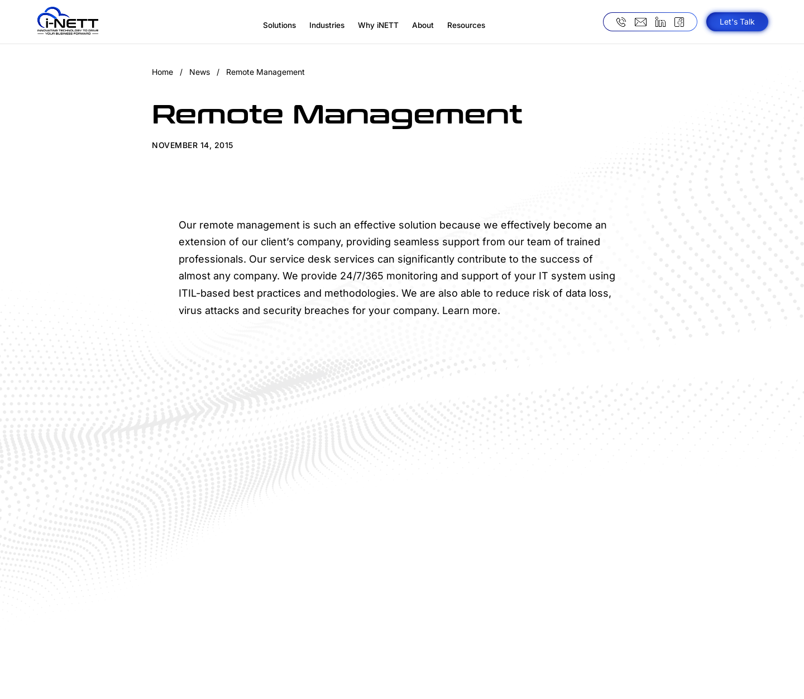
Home (162, 72)
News (199, 72)
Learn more (469, 310)
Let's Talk (737, 21)
